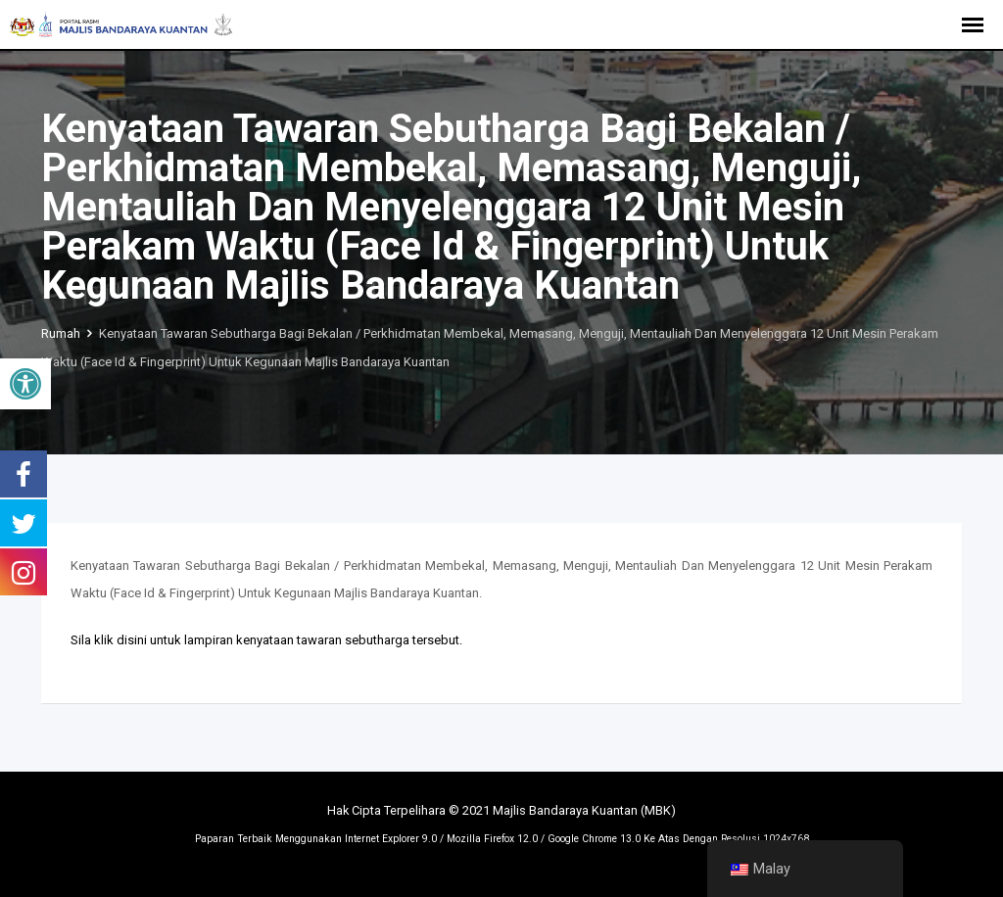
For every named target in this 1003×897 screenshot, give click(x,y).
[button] (25, 383)
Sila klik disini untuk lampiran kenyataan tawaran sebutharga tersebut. (266, 640)
